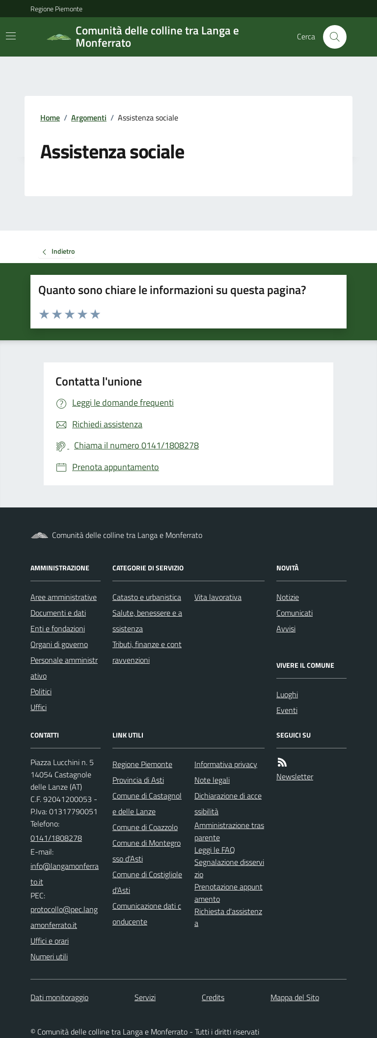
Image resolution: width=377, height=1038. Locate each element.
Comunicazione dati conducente (146, 913)
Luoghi (287, 694)
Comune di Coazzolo (145, 827)
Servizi (145, 997)
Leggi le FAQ (214, 850)
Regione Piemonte (56, 8)
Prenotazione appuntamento (228, 893)
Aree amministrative (63, 597)
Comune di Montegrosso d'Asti (146, 850)
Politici (41, 691)
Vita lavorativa (218, 597)
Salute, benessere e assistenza (147, 620)
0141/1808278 (56, 838)
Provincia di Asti (138, 780)
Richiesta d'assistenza (228, 917)
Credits (213, 997)
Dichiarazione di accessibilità (228, 803)
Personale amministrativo (64, 668)
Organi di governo (59, 644)
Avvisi (286, 628)
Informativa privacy (225, 764)
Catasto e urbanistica (146, 597)
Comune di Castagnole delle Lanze (147, 803)
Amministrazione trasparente (229, 831)
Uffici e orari (49, 941)
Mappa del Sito (294, 997)
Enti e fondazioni (57, 628)
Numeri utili (49, 956)
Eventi (286, 710)
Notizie (287, 597)
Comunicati (294, 613)
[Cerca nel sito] (331, 37)
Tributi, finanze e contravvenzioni (147, 652)
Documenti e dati (58, 613)
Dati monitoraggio (59, 997)
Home (50, 117)
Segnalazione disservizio (229, 868)
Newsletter (294, 776)
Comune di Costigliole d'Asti (147, 882)
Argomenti (89, 117)
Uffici (38, 707)
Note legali (212, 780)
